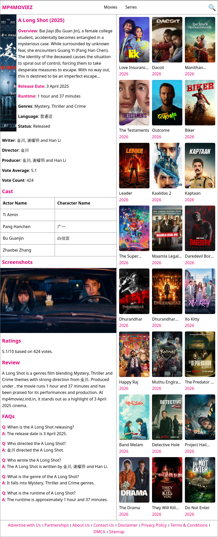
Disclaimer (128, 525)
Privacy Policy (154, 525)
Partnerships (57, 525)
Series (131, 7)
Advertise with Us (24, 525)
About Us (81, 525)
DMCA (99, 531)
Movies (110, 7)
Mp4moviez (17, 7)
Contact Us (103, 525)
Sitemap (117, 531)
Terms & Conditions (189, 525)
